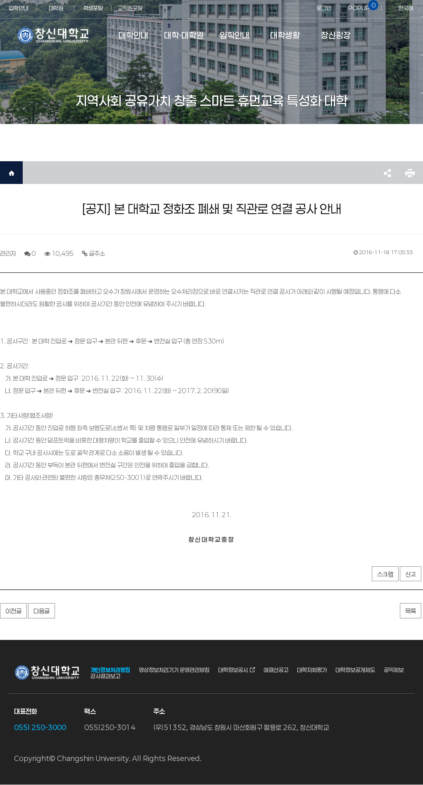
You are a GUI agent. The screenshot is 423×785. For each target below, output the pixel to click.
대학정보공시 (233, 670)
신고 (410, 574)
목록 (410, 611)
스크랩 (385, 574)
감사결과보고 (105, 676)
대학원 (56, 8)
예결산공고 (276, 670)
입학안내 (19, 8)
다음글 (41, 611)
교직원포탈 (130, 8)
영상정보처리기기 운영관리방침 (174, 670)
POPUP (361, 6)
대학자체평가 (312, 670)
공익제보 (394, 670)
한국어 (405, 8)
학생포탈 (92, 8)
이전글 (13, 611)
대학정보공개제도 (355, 670)
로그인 (323, 8)
